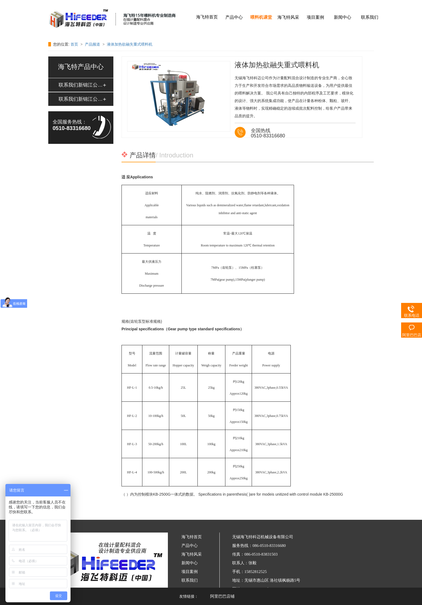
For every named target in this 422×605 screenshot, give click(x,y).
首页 (75, 44)
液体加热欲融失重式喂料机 (129, 44)
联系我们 (369, 17)
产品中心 (234, 17)
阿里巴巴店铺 (222, 596)
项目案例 (315, 17)
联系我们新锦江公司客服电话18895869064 (81, 85)
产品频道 (93, 44)
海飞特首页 (207, 17)
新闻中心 (342, 17)
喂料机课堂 (261, 17)
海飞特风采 (288, 17)
